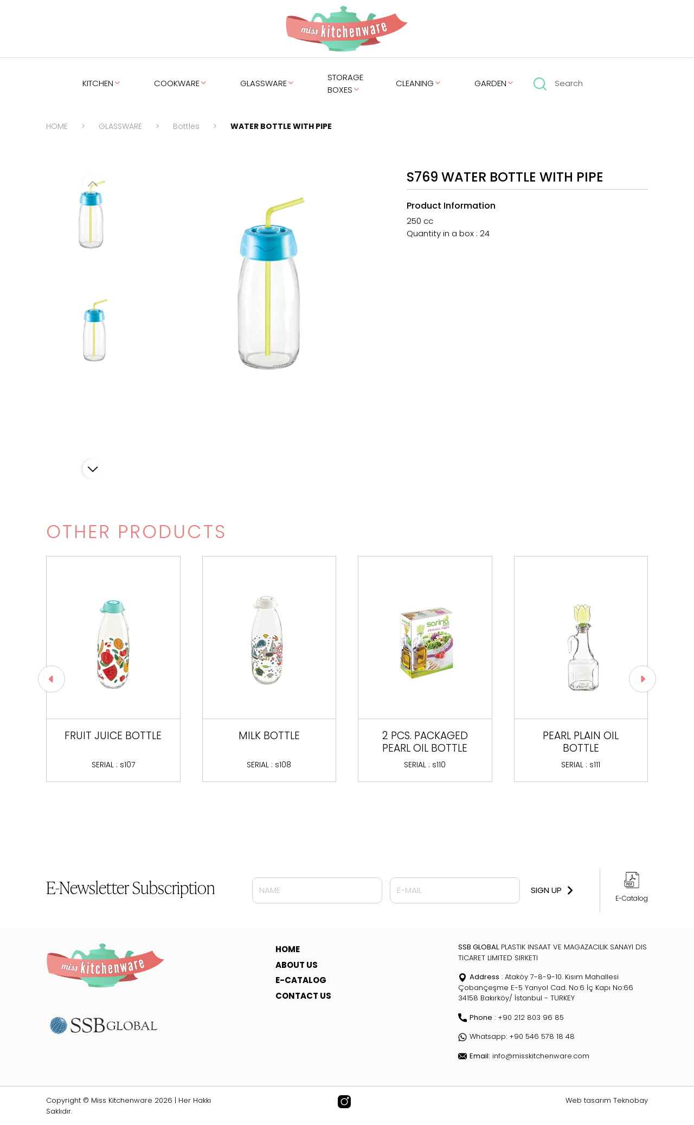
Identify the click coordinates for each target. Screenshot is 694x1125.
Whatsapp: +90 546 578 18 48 (516, 1036)
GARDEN (494, 83)
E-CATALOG (300, 980)
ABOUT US (296, 965)
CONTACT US (303, 995)
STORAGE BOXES (345, 83)
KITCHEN (101, 83)
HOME (57, 126)
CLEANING (419, 83)
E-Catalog (631, 898)
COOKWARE (181, 83)
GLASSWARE (267, 83)
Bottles (186, 126)
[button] (92, 469)
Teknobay (630, 1100)
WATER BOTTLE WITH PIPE (281, 126)
